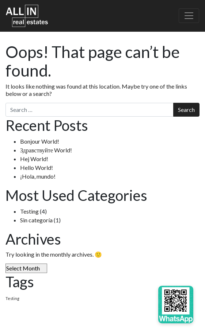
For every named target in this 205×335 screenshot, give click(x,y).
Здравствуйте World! (46, 150)
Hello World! (36, 167)
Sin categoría (36, 220)
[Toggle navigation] (189, 15)
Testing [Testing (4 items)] (12, 298)
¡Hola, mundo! (38, 176)
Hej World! (34, 158)
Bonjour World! (39, 141)
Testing (29, 211)
